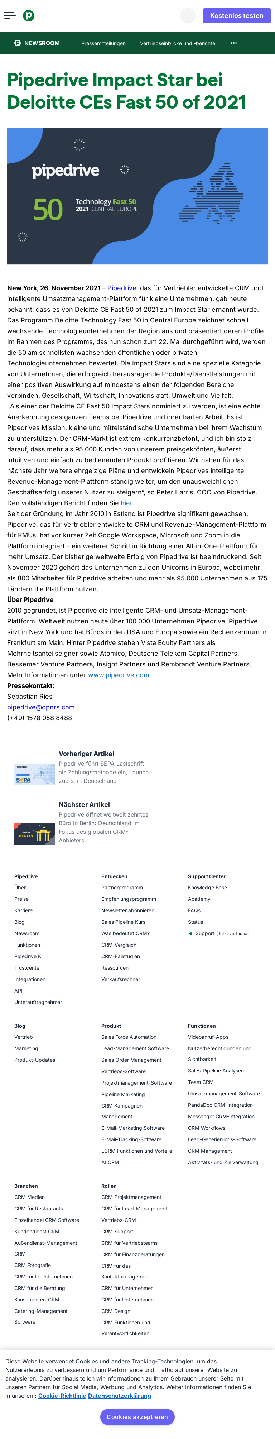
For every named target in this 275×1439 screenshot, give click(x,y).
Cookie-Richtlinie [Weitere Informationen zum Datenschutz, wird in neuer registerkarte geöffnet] (62, 1395)
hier (126, 503)
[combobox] (233, 43)
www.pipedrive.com (118, 675)
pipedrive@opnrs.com (41, 707)
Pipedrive (121, 288)
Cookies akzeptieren (137, 1416)
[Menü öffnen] (20, 15)
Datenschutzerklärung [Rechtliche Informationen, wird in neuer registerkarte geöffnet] (119, 1395)
